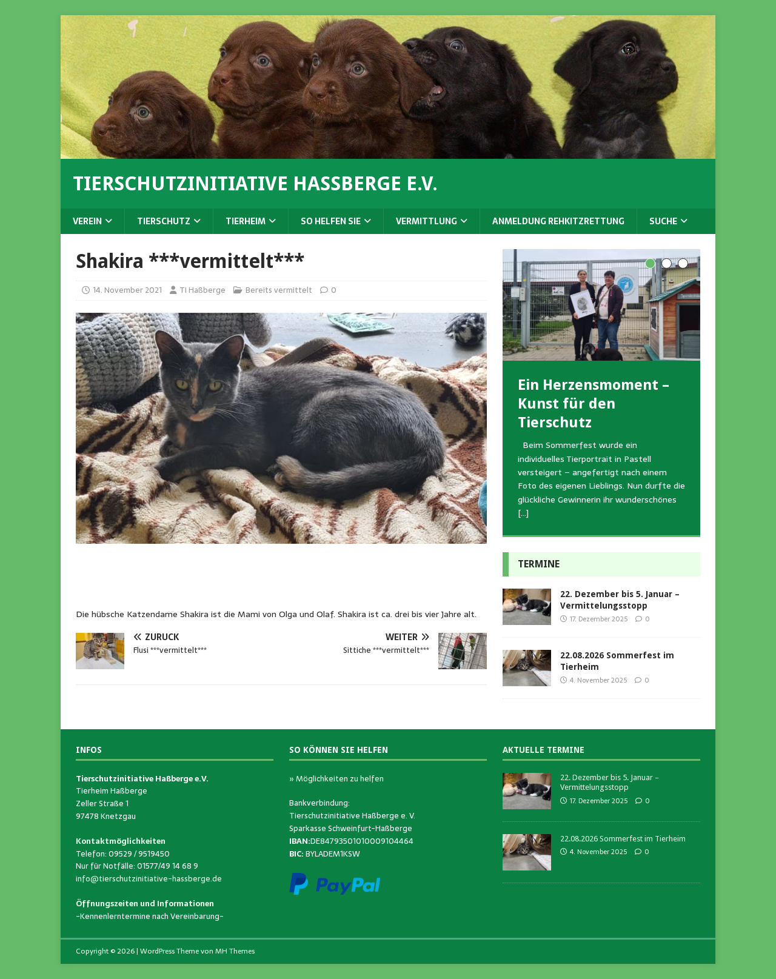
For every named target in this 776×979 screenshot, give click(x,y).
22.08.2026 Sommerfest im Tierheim (623, 838)
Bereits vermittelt (279, 290)
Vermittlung (426, 221)
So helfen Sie (331, 221)
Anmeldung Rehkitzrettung (558, 221)
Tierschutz (163, 221)
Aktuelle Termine (543, 750)
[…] (523, 513)
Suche (663, 221)
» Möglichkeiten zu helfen (336, 778)
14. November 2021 (127, 290)
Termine (539, 564)
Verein (87, 221)
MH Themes (235, 951)
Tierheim (246, 221)
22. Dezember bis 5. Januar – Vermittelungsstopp (609, 782)
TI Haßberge (202, 290)
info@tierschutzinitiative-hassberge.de (149, 878)
